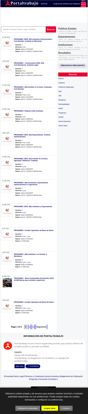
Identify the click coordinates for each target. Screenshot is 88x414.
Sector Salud (62, 126)
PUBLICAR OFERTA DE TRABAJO (67, 4)
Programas (62, 113)
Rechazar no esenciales (27, 408)
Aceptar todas (50, 408)
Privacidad (9, 376)
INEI (59, 91)
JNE (59, 96)
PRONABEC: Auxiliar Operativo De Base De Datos (34, 302)
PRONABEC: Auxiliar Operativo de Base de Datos (34, 230)
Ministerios (62, 100)
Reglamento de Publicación (71, 376)
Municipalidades (64, 104)
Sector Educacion (64, 121)
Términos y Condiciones (35, 376)
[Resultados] (64, 53)
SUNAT (61, 117)
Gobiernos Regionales (66, 87)
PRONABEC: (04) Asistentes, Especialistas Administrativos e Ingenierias (31, 184)
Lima (24, 167)
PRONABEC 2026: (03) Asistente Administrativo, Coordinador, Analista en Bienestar (33, 40)
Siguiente (41, 327)
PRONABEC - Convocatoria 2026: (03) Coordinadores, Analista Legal (29, 64)
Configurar (66, 408)
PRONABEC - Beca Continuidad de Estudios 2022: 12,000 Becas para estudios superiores (34, 279)
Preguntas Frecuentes (39, 379)
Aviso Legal (19, 376)
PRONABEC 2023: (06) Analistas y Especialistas (33, 206)
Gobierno (61, 83)
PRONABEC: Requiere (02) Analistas (28, 111)
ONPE (60, 108)
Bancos (61, 78)
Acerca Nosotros (52, 376)
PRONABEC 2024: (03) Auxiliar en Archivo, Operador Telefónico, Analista (31, 160)
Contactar (53, 379)
